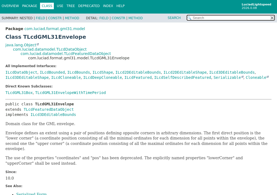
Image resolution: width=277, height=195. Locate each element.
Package (29, 6)
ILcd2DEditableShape (185, 72)
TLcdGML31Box (19, 92)
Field (40, 18)
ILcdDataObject (21, 72)
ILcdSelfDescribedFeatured (182, 77)
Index (108, 6)
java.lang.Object (20, 45)
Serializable (227, 77)
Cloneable (256, 77)
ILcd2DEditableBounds (138, 72)
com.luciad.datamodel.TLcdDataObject (50, 49)
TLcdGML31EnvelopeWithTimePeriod (70, 92)
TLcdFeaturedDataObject (49, 109)
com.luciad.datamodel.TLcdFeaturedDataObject (66, 53)
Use (60, 6)
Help (120, 6)
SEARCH (174, 18)
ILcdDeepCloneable (102, 77)
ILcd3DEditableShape (27, 77)
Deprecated (89, 6)
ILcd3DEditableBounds (232, 72)
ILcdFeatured (138, 77)
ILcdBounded (52, 72)
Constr (55, 18)
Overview (10, 6)
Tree (71, 6)
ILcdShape (103, 72)
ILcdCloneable (66, 77)
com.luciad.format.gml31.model (54, 29)
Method (72, 18)
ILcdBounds (78, 72)
